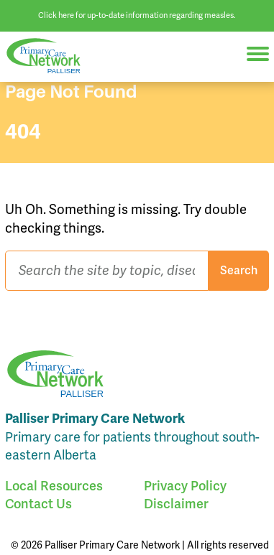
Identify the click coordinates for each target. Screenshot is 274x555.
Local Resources (54, 485)
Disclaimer (176, 503)
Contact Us (38, 503)
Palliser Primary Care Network (50, 56)
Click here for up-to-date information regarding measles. (137, 15)
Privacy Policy (185, 485)
